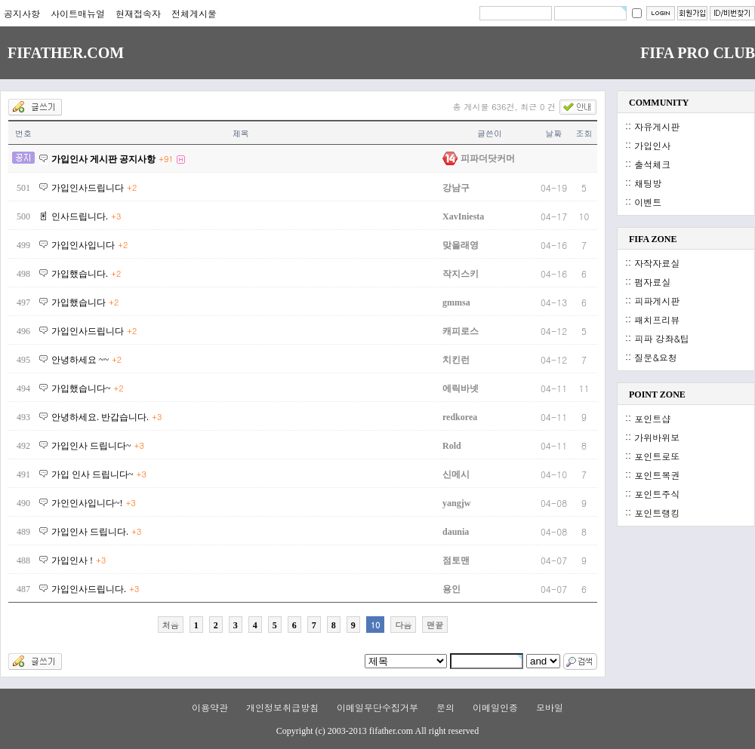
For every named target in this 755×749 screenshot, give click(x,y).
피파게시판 (657, 300)
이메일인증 (495, 707)
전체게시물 (194, 13)
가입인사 (652, 145)
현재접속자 (138, 13)
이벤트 (647, 201)
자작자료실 (657, 262)
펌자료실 (652, 281)
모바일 (549, 707)
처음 (170, 625)
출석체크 (652, 164)
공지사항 (22, 13)
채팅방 (647, 183)
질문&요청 (655, 357)
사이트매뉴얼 (78, 13)
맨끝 (435, 625)
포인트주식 (657, 493)
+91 (166, 158)
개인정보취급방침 (282, 707)
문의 (445, 707)
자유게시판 (657, 126)
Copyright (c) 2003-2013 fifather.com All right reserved (377, 731)
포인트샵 (652, 418)
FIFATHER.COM (66, 53)
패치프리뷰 (657, 319)
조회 (584, 133)
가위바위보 (657, 437)
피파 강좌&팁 (661, 338)
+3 (116, 216)
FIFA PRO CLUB (697, 53)
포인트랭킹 (657, 512)
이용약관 (210, 707)
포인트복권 (657, 474)
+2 (132, 187)
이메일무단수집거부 (377, 707)
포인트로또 (657, 456)
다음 (403, 625)
